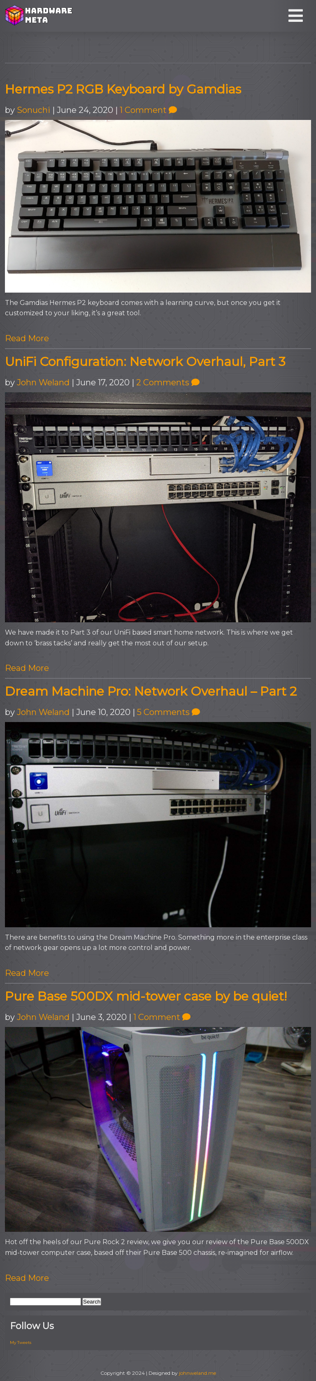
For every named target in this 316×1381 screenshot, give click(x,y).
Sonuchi (33, 110)
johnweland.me (197, 1373)
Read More (27, 338)
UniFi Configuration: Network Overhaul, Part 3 (145, 361)
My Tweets (20, 1342)
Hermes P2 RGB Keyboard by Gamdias (123, 89)
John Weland (43, 382)
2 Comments (168, 382)
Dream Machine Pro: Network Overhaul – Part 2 (151, 691)
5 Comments (168, 712)
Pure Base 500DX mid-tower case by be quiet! (146, 996)
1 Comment (148, 110)
